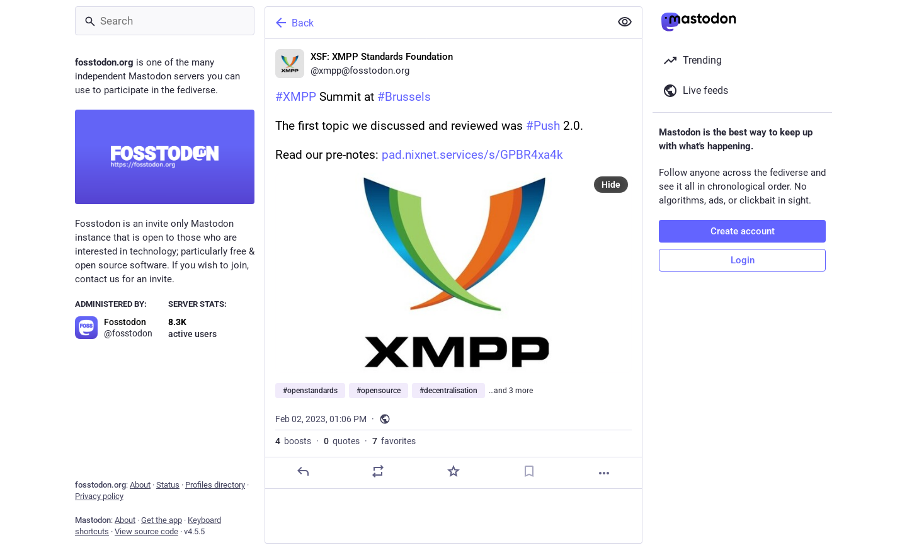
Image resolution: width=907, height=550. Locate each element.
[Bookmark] (529, 471)
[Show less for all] (625, 22)
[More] (604, 473)
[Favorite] (453, 471)
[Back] (436, 22)
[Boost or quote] (377, 471)
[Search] (164, 20)
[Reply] (303, 471)
